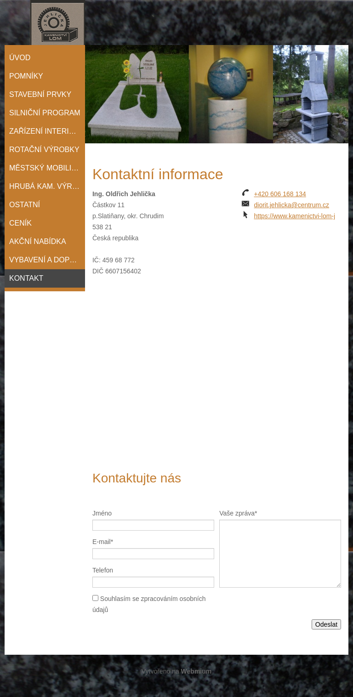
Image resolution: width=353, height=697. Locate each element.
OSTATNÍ (24, 205)
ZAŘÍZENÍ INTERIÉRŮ (47, 131)
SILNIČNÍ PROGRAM (44, 113)
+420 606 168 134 (280, 194)
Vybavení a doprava (47, 260)
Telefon (102, 570)
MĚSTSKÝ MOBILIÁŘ (45, 168)
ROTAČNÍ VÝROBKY (44, 149)
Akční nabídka (37, 241)
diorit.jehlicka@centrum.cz (292, 205)
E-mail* (102, 541)
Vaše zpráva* (238, 513)
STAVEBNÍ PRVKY (40, 94)
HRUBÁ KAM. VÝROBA (47, 186)
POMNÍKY (26, 76)
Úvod (19, 58)
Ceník (20, 223)
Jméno (102, 513)
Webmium (196, 671)
